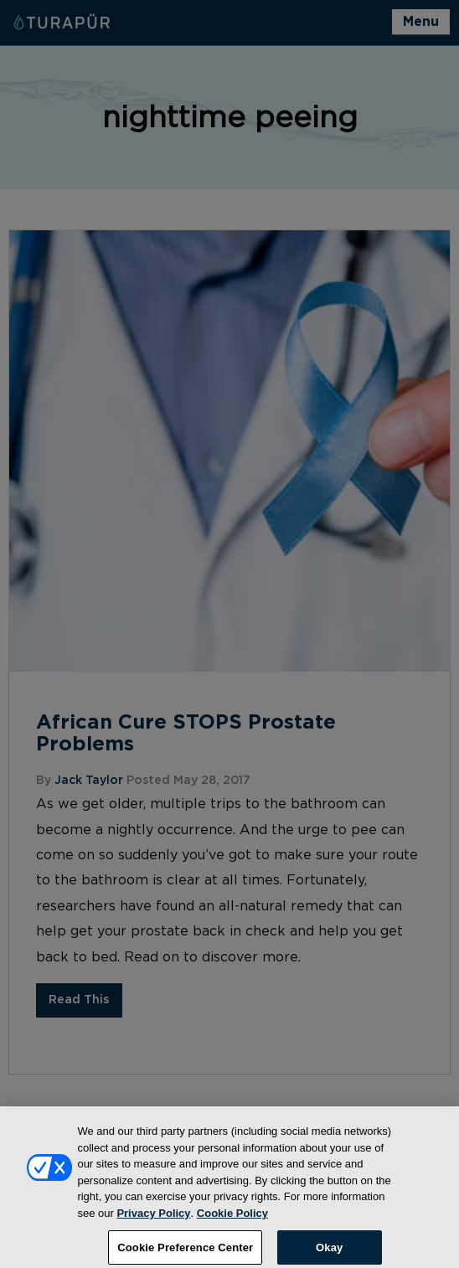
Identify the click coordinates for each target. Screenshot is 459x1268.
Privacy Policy (153, 1220)
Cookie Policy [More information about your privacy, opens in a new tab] (232, 1220)
